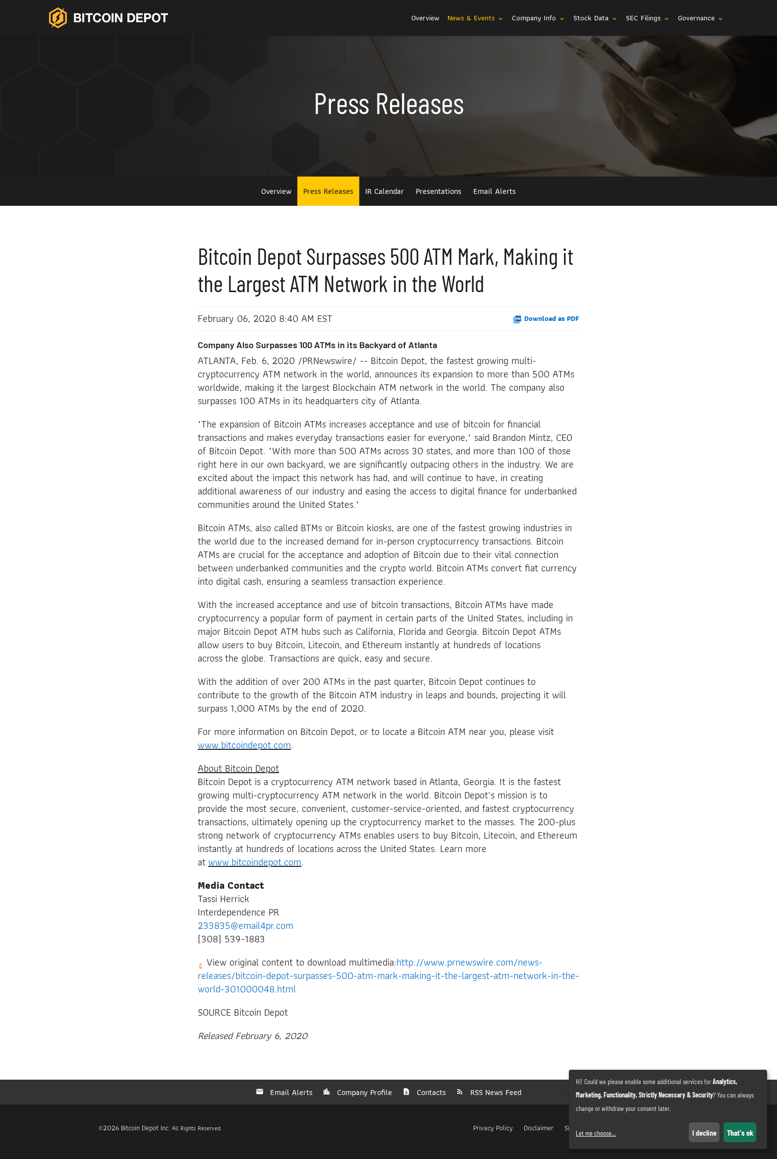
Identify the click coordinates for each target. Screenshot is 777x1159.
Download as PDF (546, 326)
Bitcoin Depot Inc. (145, 1135)
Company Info (538, 18)
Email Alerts (494, 199)
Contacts (430, 1100)
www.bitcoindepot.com (244, 753)
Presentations (438, 199)
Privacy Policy (493, 1135)
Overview (425, 18)
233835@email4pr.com (245, 933)
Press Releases (328, 199)
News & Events (475, 18)
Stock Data (595, 18)
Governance (701, 18)
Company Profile (363, 1100)
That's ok (740, 1132)
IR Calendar (384, 199)
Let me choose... (596, 1133)
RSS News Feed (494, 1100)
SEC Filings (648, 18)
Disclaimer (539, 1135)
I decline (704, 1132)
